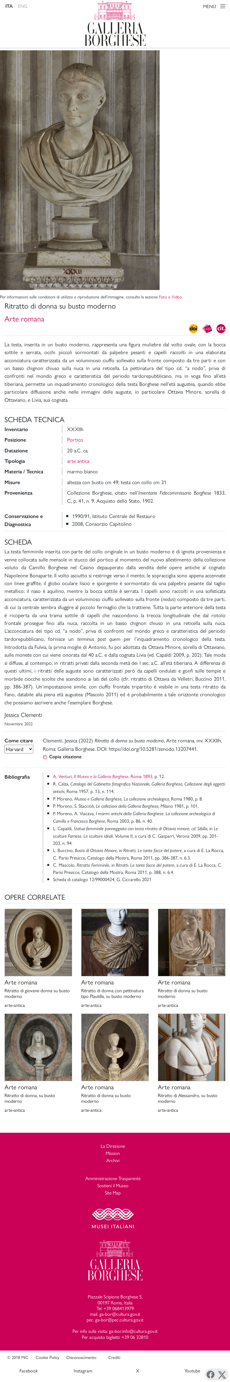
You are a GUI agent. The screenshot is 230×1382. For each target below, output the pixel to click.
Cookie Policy (47, 1357)
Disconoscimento (81, 1357)
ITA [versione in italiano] (9, 6)
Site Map (113, 1192)
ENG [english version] (23, 5)
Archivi (112, 1160)
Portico (75, 439)
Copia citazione (62, 756)
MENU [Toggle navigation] (215, 7)
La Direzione (113, 1145)
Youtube (192, 1370)
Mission (113, 1153)
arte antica (78, 460)
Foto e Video (170, 297)
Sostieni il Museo (112, 1185)
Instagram (83, 1370)
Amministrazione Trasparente (112, 1178)
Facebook (28, 1370)
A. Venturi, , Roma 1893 (102, 776)
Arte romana (24, 318)
